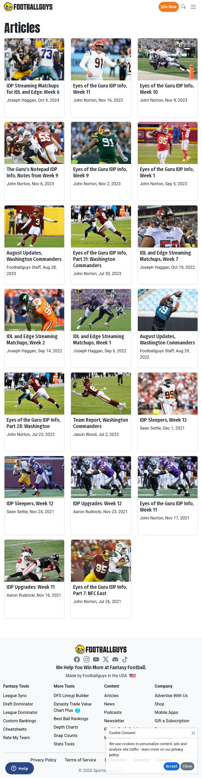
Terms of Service (80, 760)
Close (187, 766)
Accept (171, 766)
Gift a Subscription (172, 720)
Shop (159, 704)
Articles (111, 695)
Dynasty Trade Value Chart (74, 707)
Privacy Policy (43, 760)
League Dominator (20, 712)
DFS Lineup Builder (71, 695)
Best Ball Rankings (71, 718)
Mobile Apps (166, 712)
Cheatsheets (15, 729)
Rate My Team (16, 737)
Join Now (168, 6)
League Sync (15, 695)
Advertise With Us (171, 695)
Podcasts (113, 712)
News (109, 704)
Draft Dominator (18, 704)
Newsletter (114, 720)
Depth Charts (66, 727)
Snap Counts (66, 735)
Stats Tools (64, 743)
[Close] (193, 733)
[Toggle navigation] (193, 7)
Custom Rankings (19, 720)
